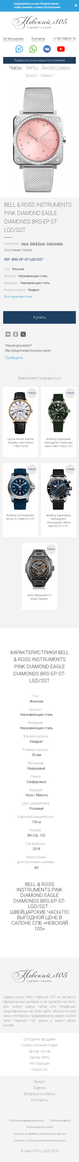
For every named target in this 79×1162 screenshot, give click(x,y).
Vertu (31, 68)
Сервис (46, 75)
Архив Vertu (39, 1057)
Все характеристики (18, 296)
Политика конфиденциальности (26, 1120)
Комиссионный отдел (39, 1045)
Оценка (39, 1087)
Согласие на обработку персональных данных (39, 1133)
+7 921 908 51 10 (64, 38)
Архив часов (39, 1051)
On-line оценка (13, 38)
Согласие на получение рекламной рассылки (39, 1140)
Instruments (55, 243)
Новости (39, 1069)
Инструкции (39, 1063)
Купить (39, 317)
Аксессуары (56, 68)
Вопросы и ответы (39, 1094)
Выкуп (31, 75)
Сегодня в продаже (40, 1039)
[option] (39, 139)
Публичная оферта (60, 1120)
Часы (15, 68)
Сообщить (14, 357)
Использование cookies (39, 1127)
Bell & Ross (37, 243)
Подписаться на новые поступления (39, 60)
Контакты (38, 38)
